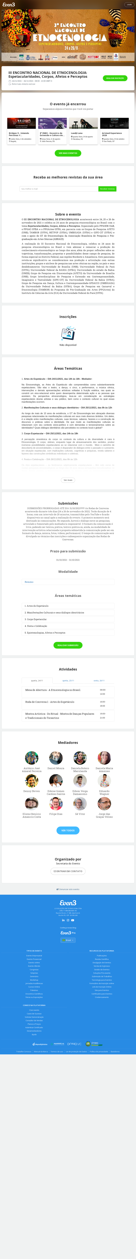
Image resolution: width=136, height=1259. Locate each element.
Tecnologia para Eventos (102, 980)
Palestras (34, 990)
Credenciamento (102, 997)
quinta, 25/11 (68, 680)
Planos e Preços (34, 1024)
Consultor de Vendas (34, 1021)
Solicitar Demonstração (34, 1017)
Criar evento (34, 1010)
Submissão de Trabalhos (102, 976)
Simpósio (34, 973)
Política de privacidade (99, 1052)
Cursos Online (34, 987)
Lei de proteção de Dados (76, 1052)
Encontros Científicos (34, 994)
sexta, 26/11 (99, 680)
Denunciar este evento (68, 889)
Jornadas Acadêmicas (34, 983)
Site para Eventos (102, 990)
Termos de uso (57, 1052)
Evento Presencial (34, 959)
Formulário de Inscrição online (102, 983)
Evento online (34, 962)
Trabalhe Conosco (23, 1052)
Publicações (102, 955)
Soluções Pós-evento (101, 973)
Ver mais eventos (68, 153)
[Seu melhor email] (59, 189)
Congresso (34, 969)
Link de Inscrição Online (101, 987)
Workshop (34, 980)
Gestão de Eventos (101, 969)
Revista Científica (102, 959)
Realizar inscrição (115, 78)
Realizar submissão (68, 645)
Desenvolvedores (34, 1031)
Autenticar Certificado (34, 1028)
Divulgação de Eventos (102, 962)
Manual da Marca (41, 1052)
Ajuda (34, 1035)
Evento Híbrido (34, 966)
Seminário (34, 976)
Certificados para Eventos (102, 994)
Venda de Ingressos (102, 966)
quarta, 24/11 (37, 680)
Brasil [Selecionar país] (68, 940)
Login (129, 5)
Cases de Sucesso (34, 1014)
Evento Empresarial (34, 955)
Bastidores (115, 1052)
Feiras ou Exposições (34, 997)
